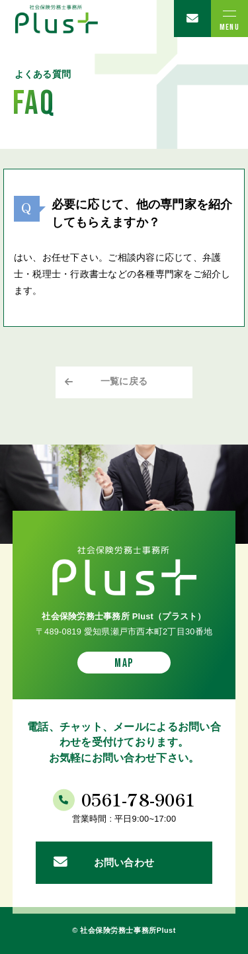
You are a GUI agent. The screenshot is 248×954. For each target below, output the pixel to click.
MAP (123, 663)
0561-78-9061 (138, 799)
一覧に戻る (124, 381)
